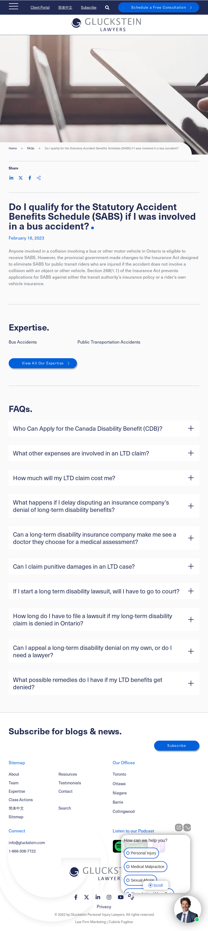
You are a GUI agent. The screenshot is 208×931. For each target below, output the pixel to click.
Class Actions (21, 799)
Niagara (120, 792)
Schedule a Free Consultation (158, 7)
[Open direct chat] (179, 827)
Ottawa (119, 783)
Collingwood (124, 811)
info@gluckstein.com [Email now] (27, 842)
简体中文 (65, 7)
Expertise (17, 791)
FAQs (30, 148)
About (14, 774)
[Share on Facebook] (29, 178)
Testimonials (69, 782)
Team (13, 782)
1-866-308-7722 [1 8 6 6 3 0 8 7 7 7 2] (22, 851)
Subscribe (88, 7)
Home (13, 148)
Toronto (119, 774)
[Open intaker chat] (129, 895)
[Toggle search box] (107, 7)
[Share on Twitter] (20, 178)
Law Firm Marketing (90, 921)
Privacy (104, 906)
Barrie (118, 802)
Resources (67, 774)
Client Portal (40, 7)
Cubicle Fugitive (121, 921)
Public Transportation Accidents (108, 342)
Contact (65, 791)
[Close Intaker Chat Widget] (187, 827)
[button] (104, 428)
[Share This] (39, 178)
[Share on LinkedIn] (11, 178)
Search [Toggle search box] (64, 808)
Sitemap (16, 816)
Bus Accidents (23, 342)
